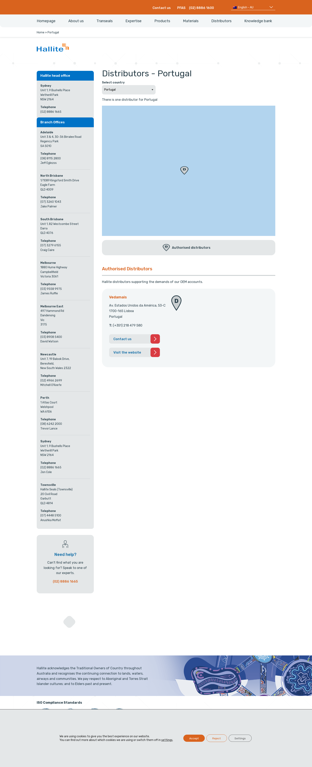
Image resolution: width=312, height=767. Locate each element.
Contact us (162, 8)
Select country (113, 82)
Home (40, 32)
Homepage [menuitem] (46, 21)
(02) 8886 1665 (65, 581)
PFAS (181, 8)
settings (165, 740)
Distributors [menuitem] (221, 21)
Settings (241, 738)
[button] (184, 170)
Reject (216, 738)
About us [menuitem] (76, 21)
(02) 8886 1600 (201, 8)
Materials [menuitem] (190, 21)
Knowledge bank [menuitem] (258, 21)
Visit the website (127, 352)
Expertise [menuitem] (133, 21)
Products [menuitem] (162, 21)
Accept (193, 738)
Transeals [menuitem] (104, 21)
